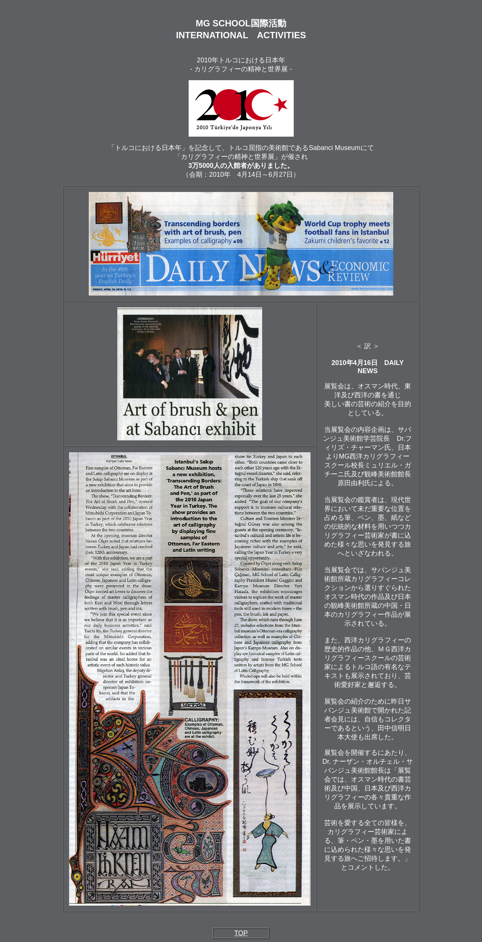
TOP (241, 933)
